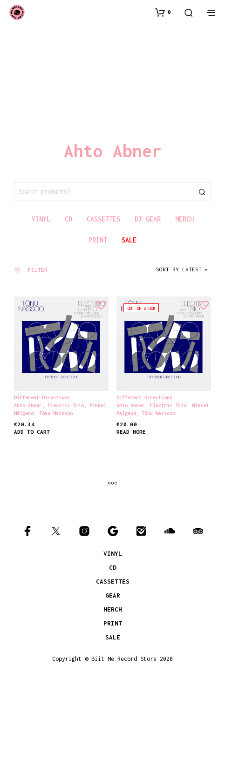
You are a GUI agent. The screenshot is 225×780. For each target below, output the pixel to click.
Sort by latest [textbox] (179, 269)
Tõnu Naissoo (56, 413)
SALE (112, 637)
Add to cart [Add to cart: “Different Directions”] (32, 432)
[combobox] (183, 272)
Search (201, 191)
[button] (163, 12)
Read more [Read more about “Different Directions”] (133, 428)
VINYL (112, 553)
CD (112, 567)
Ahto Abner (28, 405)
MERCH (112, 609)
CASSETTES (113, 581)
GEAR (112, 595)
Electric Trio (66, 405)
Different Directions (42, 397)
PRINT (112, 623)
